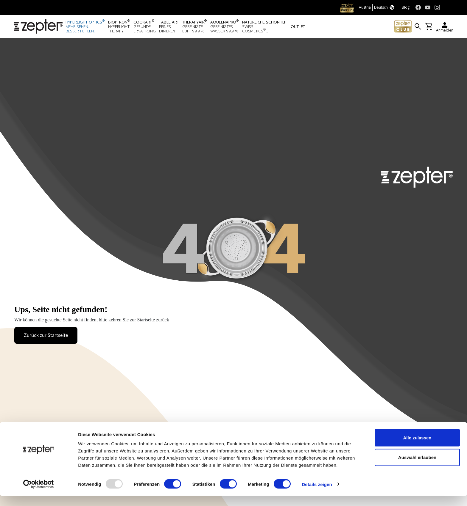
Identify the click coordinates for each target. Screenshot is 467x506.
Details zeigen (317, 494)
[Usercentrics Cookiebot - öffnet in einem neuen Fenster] (39, 494)
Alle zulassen (417, 447)
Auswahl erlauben (417, 467)
